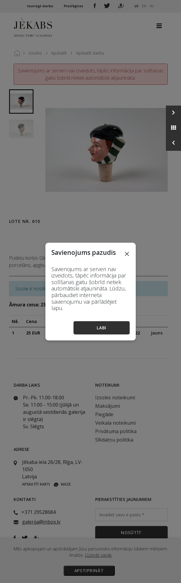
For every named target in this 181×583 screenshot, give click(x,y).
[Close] (127, 253)
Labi (101, 328)
